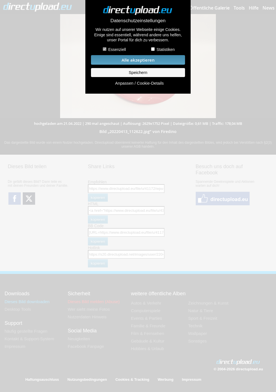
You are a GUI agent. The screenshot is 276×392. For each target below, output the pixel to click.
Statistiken (166, 49)
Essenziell (117, 49)
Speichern (138, 72)
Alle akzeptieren (138, 60)
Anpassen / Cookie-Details (139, 83)
